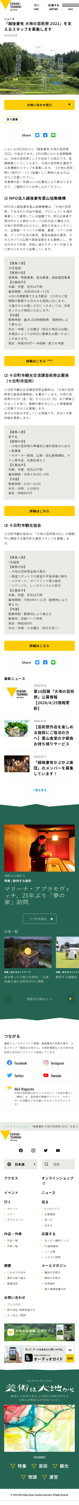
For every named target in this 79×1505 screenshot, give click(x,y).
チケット (12, 1208)
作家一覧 (12, 1246)
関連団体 (12, 1283)
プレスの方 (14, 1304)
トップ (8, 1126)
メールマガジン (54, 1265)
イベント (11, 1192)
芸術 (43, 1466)
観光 (64, 1466)
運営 (53, 1477)
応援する (49, 1233)
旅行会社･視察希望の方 (21, 1309)
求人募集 (12, 119)
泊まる (49, 1225)
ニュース (9, 19)
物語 (32, 1477)
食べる (49, 1219)
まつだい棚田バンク (57, 1240)
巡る (45, 1201)
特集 (22, 1466)
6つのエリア (52, 1208)
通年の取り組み (16, 1278)
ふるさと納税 (53, 1257)
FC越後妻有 (52, 1246)
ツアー (11, 1214)
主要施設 (50, 1214)
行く (7, 1201)
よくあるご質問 (16, 1315)
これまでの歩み (16, 1272)
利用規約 (50, 1283)
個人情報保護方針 (55, 1289)
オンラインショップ (58, 1178)
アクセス (11, 1178)
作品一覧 (12, 1240)
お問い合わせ (14, 1297)
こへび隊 (50, 1251)
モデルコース (15, 1219)
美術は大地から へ (39, 999)
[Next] (70, 999)
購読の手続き (53, 1272)
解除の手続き (53, 1278)
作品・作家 (13, 1233)
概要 (7, 1265)
